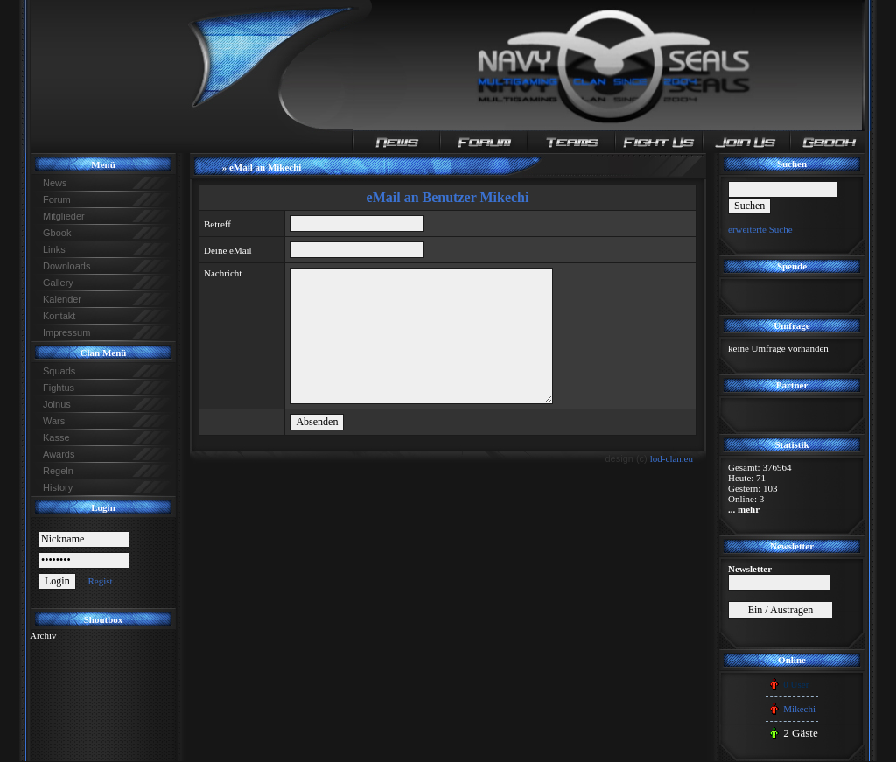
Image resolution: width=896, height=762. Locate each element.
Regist (100, 581)
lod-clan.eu (671, 458)
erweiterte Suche (760, 229)
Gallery (58, 282)
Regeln (58, 470)
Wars (54, 421)
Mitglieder (64, 216)
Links (54, 249)
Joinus (57, 404)
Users (209, 167)
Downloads (66, 266)
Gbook (57, 232)
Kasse (56, 437)
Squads (59, 371)
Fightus (58, 387)
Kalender (62, 299)
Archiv (43, 635)
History (58, 487)
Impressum (66, 332)
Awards (58, 454)
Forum (57, 199)
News (55, 183)
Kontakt (59, 316)
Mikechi (799, 708)
